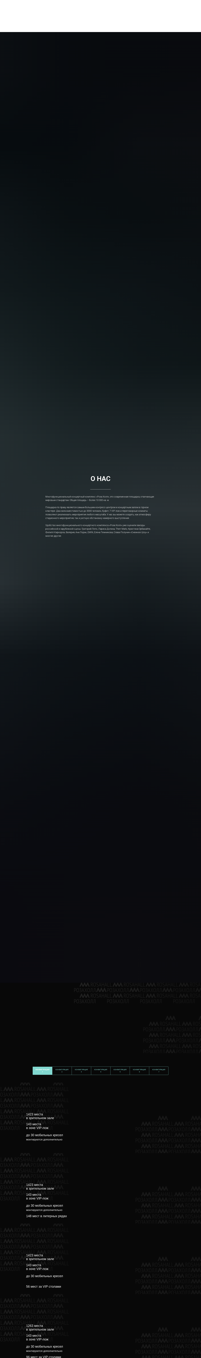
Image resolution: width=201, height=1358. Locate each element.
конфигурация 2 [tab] (62, 1071)
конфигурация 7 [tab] (158, 1071)
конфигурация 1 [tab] (42, 1071)
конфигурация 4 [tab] (100, 1071)
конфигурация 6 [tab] (139, 1071)
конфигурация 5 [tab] (120, 1071)
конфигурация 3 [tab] (81, 1071)
